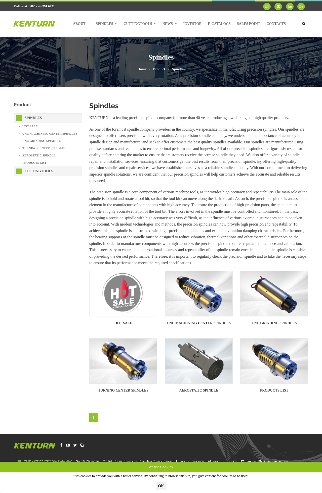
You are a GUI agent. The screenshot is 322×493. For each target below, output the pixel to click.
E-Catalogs (219, 24)
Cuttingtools (34, 171)
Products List (274, 390)
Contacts (276, 24)
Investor (192, 24)
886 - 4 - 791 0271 (192, 461)
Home (141, 69)
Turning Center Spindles (123, 390)
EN (267, 6)
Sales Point (248, 24)
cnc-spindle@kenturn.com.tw (267, 461)
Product (159, 69)
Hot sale (123, 323)
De (301, 6)
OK (161, 486)
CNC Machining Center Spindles (199, 323)
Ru (290, 6)
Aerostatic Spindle (198, 390)
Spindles (178, 69)
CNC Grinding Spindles (274, 323)
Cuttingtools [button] (140, 24)
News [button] (170, 24)
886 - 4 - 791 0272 (225, 461)
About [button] (81, 24)
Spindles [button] (106, 24)
